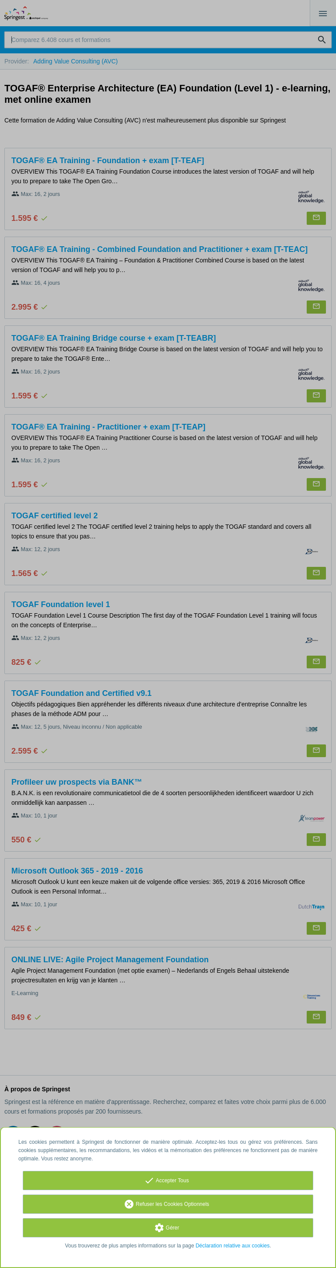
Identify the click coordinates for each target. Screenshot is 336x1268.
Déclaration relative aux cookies (233, 1246)
